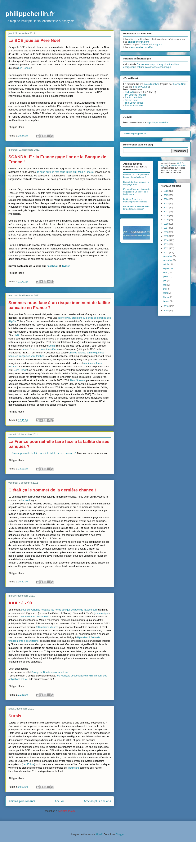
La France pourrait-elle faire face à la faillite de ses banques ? (42, 453)
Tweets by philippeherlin (134, 133)
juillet (165, 276)
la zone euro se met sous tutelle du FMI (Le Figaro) (65, 172)
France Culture (141, 86)
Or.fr (179, 163)
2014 (166, 240)
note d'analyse (151, 84)
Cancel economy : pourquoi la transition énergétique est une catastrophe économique (151, 65)
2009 (166, 310)
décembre (168, 256)
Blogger (120, 834)
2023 (166, 203)
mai (165, 285)
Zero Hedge (20, 370)
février (166, 297)
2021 (166, 211)
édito (17, 335)
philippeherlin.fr (30, 13)
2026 (166, 191)
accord (26, 500)
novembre (168, 260)
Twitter (66, 266)
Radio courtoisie (133, 97)
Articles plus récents (21, 801)
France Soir (179, 84)
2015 (166, 236)
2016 (166, 232)
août (165, 272)
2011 (166, 252)
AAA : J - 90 (20, 603)
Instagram (156, 44)
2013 (166, 244)
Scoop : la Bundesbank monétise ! (50, 672)
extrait (141, 94)
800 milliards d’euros (47, 627)
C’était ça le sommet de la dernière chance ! (52, 490)
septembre (168, 268)
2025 (166, 195)
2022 (166, 207)
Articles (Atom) (67, 811)
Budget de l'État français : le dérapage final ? (136, 183)
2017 (166, 228)
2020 (166, 215)
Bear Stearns (77, 380)
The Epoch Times (134, 102)
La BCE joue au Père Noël (34, 40)
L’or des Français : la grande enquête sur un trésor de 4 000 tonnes (136, 191)
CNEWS (129, 92)
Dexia (51, 345)
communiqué (102, 613)
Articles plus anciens (97, 801)
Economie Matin (178, 165)
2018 (166, 224)
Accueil (59, 801)
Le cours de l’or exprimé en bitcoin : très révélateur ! (136, 175)
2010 (166, 306)
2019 (166, 219)
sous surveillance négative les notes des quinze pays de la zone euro (59, 609)
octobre (167, 264)
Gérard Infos (131, 100)
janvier (166, 301)
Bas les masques (134, 105)
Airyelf (99, 834)
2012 (166, 248)
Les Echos (24, 68)
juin (165, 280)
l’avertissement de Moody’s (34, 616)
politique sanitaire (158, 122)
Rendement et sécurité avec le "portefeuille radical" (136, 207)
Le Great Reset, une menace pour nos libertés (135, 200)
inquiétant (73, 767)
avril (165, 289)
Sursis (14, 716)
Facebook (52, 266)
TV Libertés (131, 94)
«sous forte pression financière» (40, 349)
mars (165, 293)
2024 (166, 199)
